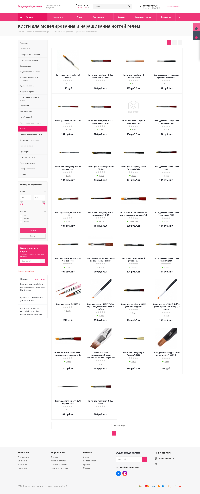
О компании (23, 457)
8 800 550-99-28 (150, 5)
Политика (22, 468)
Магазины (22, 464)
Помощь (54, 457)
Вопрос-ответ (89, 460)
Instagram (124, 473)
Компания (23, 452)
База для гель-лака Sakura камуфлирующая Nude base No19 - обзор (32, 287)
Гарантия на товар (59, 468)
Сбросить (32, 236)
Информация (58, 452)
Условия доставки (59, 464)
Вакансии (22, 460)
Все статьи (40, 279)
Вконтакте (118, 473)
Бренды (86, 464)
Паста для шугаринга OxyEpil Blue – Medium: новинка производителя (31, 311)
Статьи (86, 457)
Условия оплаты (58, 460)
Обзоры (87, 468)
